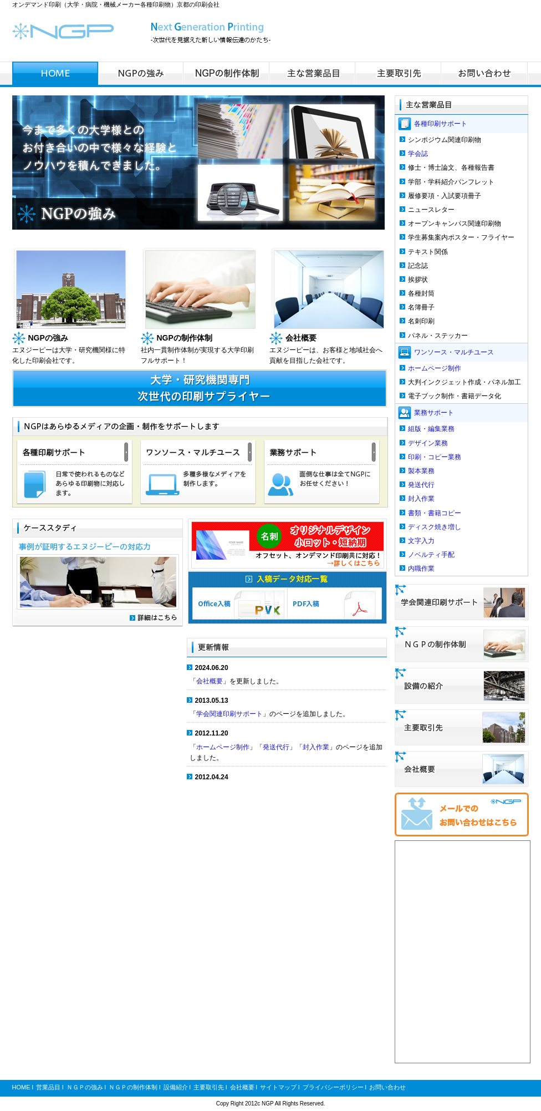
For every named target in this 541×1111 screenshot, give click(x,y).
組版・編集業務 (431, 429)
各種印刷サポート (440, 124)
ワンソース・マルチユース (454, 352)
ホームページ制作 (222, 747)
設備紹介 (176, 1087)
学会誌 (418, 154)
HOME (21, 1087)
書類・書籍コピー (434, 513)
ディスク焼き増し (434, 527)
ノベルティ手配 (431, 555)
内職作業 (421, 568)
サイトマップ (278, 1087)
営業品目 (48, 1087)
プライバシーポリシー (333, 1087)
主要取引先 (208, 1087)
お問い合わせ (387, 1087)
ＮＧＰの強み (85, 1087)
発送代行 (276, 747)
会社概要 (209, 681)
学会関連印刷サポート (229, 714)
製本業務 (421, 471)
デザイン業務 (428, 443)
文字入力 (421, 541)
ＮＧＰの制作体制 (133, 1087)
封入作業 (316, 747)
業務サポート (434, 413)
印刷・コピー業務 (434, 457)
